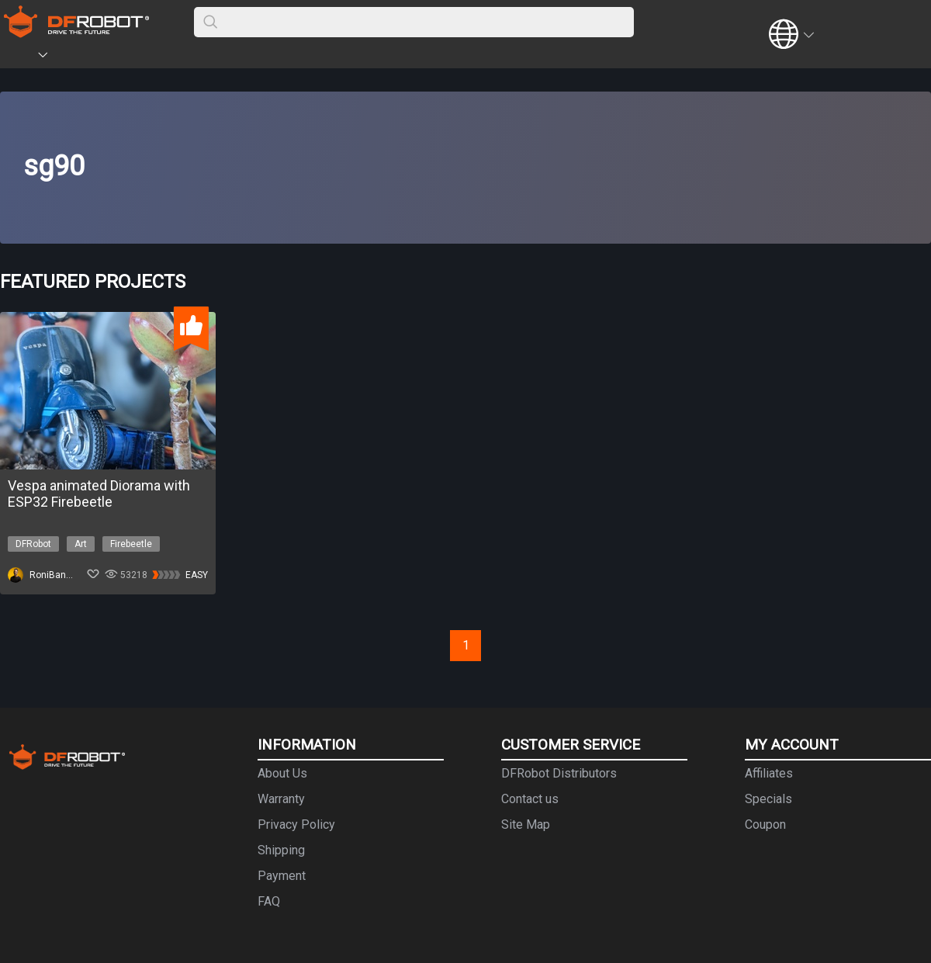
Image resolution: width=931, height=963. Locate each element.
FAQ (269, 901)
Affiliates (769, 773)
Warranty (281, 799)
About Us (282, 773)
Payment (282, 875)
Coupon (765, 824)
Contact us (530, 799)
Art (80, 544)
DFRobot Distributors (559, 773)
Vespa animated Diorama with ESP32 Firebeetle (99, 493)
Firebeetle (131, 544)
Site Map (525, 824)
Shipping (281, 850)
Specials (768, 799)
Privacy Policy (296, 824)
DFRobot (33, 544)
